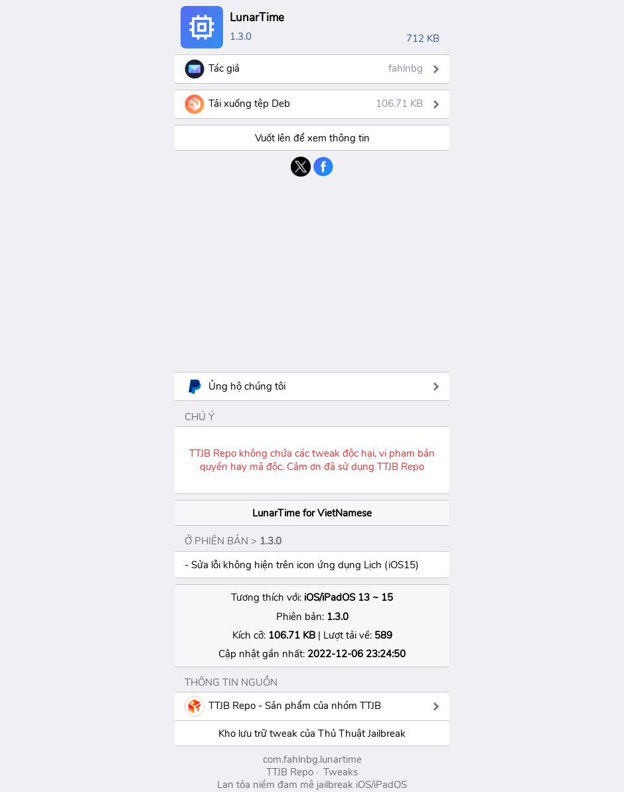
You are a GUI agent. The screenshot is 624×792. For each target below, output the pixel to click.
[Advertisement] (312, 273)
